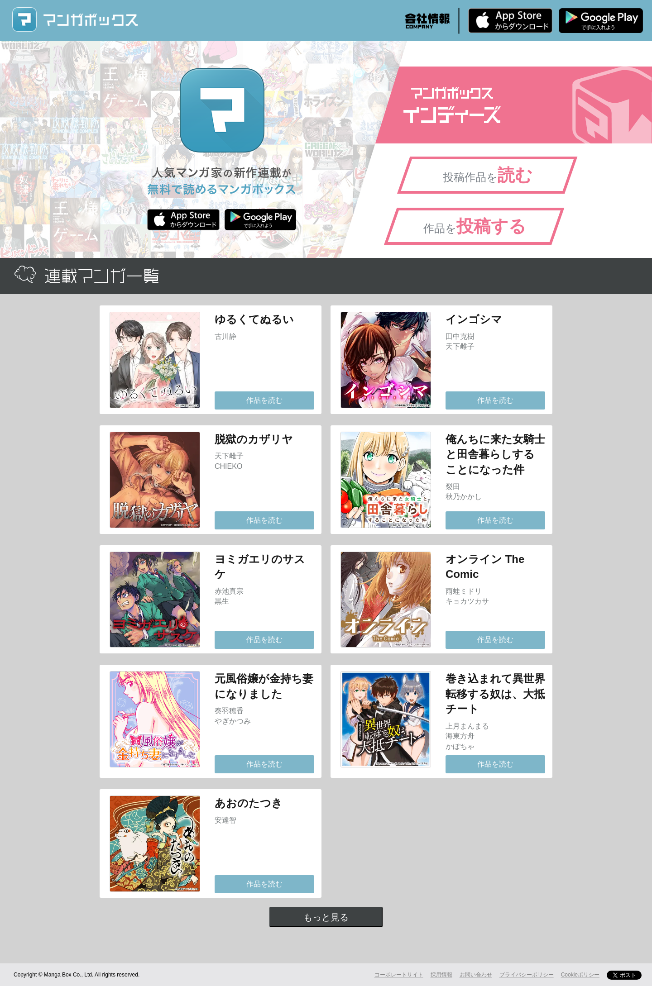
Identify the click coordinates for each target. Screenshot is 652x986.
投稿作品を (487, 175)
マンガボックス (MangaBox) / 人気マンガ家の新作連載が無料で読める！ (75, 20)
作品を (474, 226)
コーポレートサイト (398, 974)
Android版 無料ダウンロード (601, 20)
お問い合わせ (476, 974)
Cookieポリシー (580, 974)
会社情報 (427, 21)
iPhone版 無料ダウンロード (510, 20)
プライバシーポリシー (526, 974)
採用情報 (441, 974)
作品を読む (264, 400)
